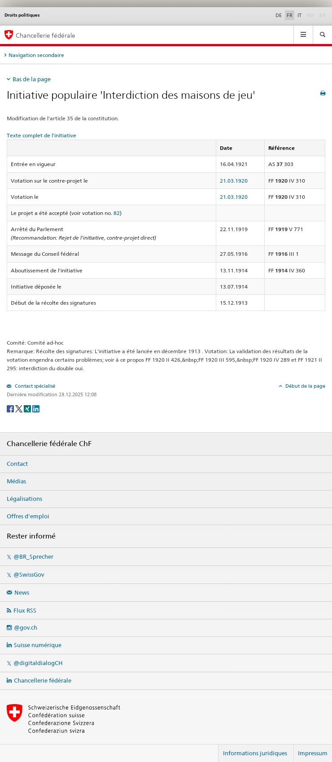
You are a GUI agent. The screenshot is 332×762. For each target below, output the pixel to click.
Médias (16, 481)
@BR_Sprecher (33, 556)
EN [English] (322, 15)
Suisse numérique (37, 644)
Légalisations (24, 498)
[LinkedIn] (35, 408)
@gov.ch (25, 627)
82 (117, 213)
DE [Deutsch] (278, 15)
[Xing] (28, 408)
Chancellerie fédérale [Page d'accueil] (45, 35)
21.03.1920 (234, 180)
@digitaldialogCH (37, 662)
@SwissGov (28, 574)
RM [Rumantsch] (310, 15)
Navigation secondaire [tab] (36, 55)
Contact (17, 463)
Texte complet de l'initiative (41, 135)
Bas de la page (32, 79)
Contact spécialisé (34, 386)
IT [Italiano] (299, 15)
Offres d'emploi (28, 516)
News (21, 592)
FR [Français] (290, 15)
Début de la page (304, 386)
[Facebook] (11, 408)
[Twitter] (19, 408)
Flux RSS (24, 610)
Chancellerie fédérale (42, 680)
